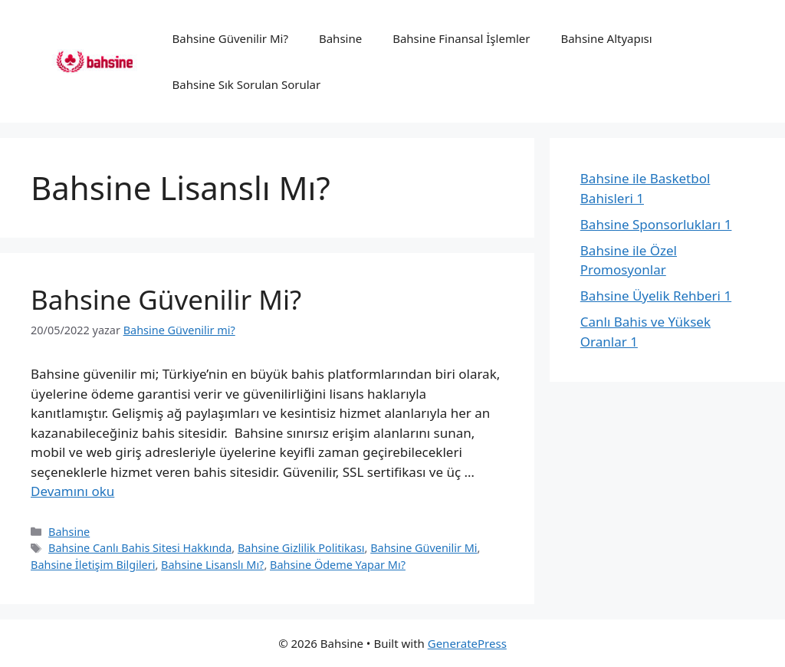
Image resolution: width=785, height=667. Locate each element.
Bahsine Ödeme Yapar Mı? (338, 564)
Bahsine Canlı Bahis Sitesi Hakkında (140, 547)
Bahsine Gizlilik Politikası (301, 547)
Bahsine (340, 38)
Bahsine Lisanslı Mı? (212, 564)
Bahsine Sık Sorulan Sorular (246, 84)
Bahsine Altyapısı (606, 38)
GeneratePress (467, 643)
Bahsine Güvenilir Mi (423, 547)
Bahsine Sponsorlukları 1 (656, 224)
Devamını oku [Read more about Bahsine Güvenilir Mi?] (72, 491)
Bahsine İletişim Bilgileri (93, 564)
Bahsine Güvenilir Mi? (230, 38)
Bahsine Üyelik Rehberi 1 (655, 295)
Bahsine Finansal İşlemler (461, 38)
